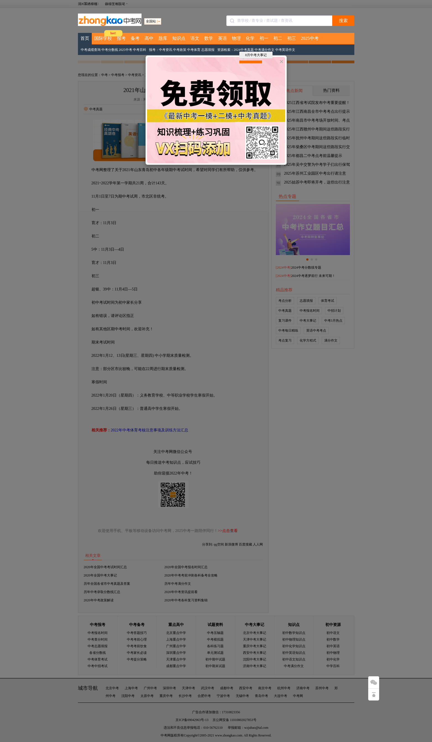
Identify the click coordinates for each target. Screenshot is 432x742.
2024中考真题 (244, 50)
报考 (121, 38)
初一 (264, 38)
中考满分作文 (264, 50)
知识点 (178, 38)
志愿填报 (207, 50)
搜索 (343, 20)
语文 (194, 38)
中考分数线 (109, 50)
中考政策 (179, 50)
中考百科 (139, 50)
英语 (222, 38)
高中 (149, 38)
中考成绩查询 (91, 50)
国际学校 (103, 38)
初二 (277, 38)
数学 (208, 38)
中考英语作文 (285, 50)
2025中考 (310, 38)
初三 (291, 38)
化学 (250, 38)
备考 (135, 38)
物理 (236, 38)
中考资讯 (165, 50)
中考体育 (193, 50)
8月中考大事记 (254, 56)
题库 (162, 38)
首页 (84, 38)
